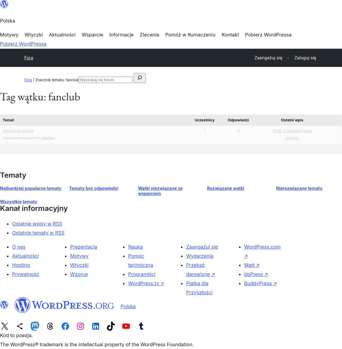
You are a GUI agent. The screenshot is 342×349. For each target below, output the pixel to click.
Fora (28, 57)
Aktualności (25, 256)
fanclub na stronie (18, 130)
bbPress (256, 274)
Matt (252, 265)
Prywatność (25, 274)
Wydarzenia (200, 256)
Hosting (21, 265)
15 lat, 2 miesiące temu (292, 130)
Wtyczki (79, 265)
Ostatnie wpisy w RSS (37, 224)
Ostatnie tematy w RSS (38, 233)
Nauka (135, 247)
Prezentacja (83, 247)
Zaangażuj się (202, 247)
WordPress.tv (146, 283)
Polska (128, 306)
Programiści (142, 274)
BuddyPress (260, 283)
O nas (19, 247)
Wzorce (79, 274)
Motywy (79, 256)
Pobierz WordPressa (23, 44)
